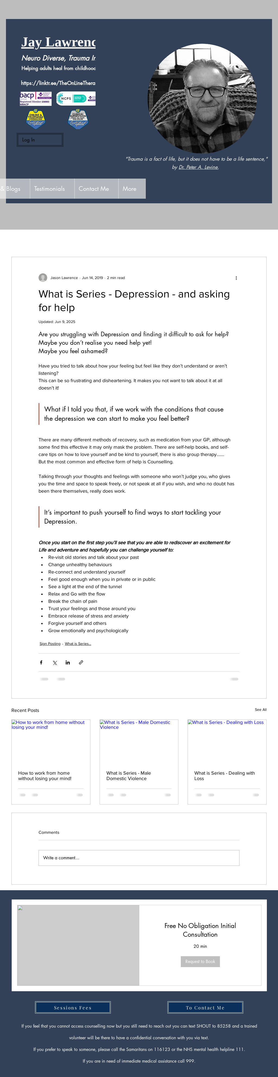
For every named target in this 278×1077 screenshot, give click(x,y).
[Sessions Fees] (73, 1007)
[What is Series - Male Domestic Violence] (139, 742)
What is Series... (78, 643)
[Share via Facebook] (41, 662)
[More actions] (236, 277)
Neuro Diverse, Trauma (55, 58)
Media (152, 240)
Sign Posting (52, 240)
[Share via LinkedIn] (67, 662)
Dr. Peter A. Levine (198, 167)
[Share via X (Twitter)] (54, 662)
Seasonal (213, 240)
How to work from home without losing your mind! (44, 775)
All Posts (20, 240)
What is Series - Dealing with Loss (224, 775)
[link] (200, 930)
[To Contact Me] (205, 1007)
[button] (259, 240)
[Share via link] (81, 662)
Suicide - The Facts (115, 240)
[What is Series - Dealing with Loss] (227, 742)
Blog (80, 240)
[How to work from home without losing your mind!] (51, 742)
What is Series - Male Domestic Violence (128, 775)
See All (261, 709)
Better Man (181, 240)
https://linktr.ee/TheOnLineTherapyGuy (65, 83)
